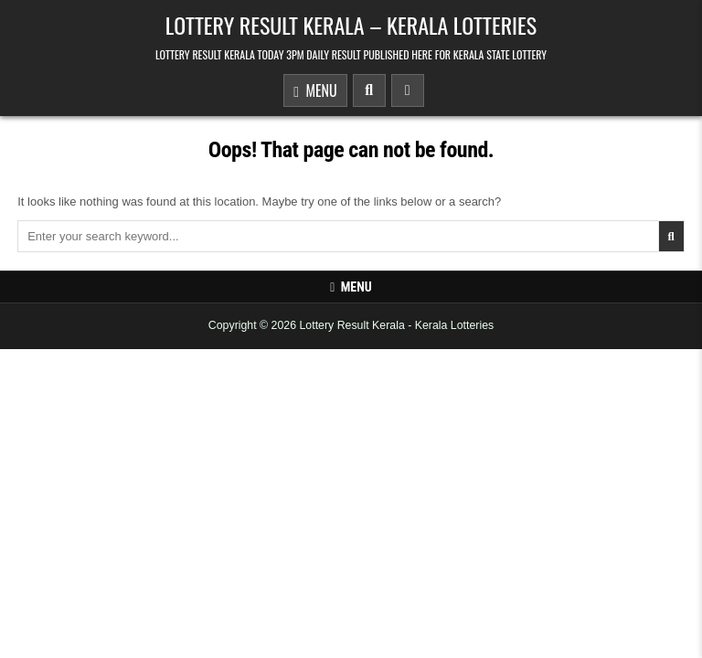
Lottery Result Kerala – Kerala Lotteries (351, 24)
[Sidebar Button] (407, 90)
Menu (314, 92)
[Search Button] (369, 90)
